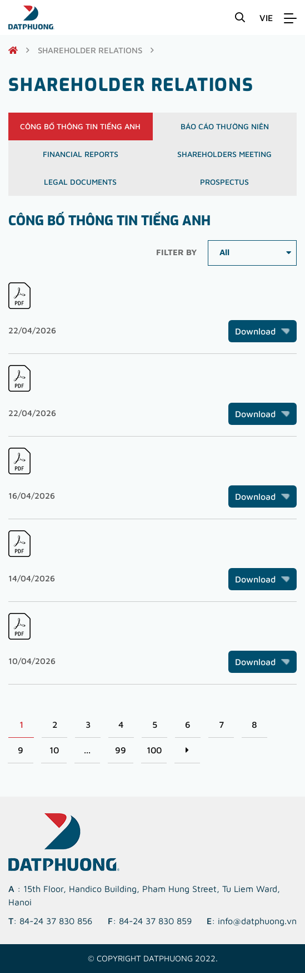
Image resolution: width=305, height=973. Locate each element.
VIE (266, 18)
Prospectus (224, 181)
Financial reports (80, 154)
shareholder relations (90, 50)
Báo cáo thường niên (225, 126)
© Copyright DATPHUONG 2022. (153, 958)
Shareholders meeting (224, 154)
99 (120, 750)
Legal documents (80, 181)
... (87, 750)
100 (154, 750)
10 (54, 750)
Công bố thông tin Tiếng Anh (80, 126)
